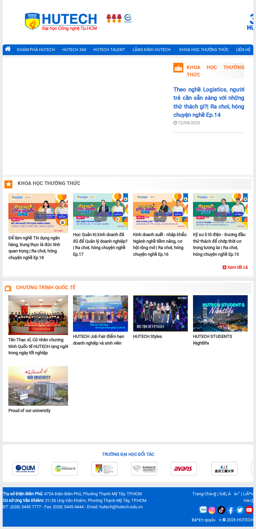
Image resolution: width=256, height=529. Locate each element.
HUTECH (245, 519)
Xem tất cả (235, 267)
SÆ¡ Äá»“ (229, 493)
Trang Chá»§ (204, 493)
